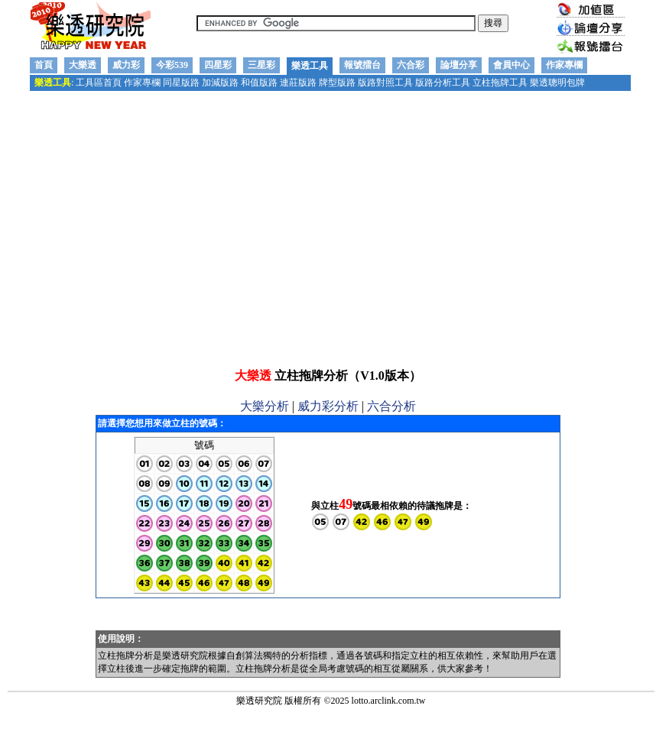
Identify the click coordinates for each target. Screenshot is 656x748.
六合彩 (410, 65)
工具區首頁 (99, 82)
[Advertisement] (325, 236)
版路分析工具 (442, 82)
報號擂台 (362, 65)
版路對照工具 (385, 82)
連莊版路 (298, 82)
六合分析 (391, 444)
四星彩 (218, 65)
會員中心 (511, 65)
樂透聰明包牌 (557, 82)
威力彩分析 (328, 444)
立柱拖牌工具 (500, 82)
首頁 (43, 65)
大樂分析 (264, 444)
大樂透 (82, 65)
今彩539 (172, 65)
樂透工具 (309, 65)
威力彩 (126, 65)
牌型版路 (337, 82)
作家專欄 (564, 65)
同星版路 (181, 82)
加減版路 (220, 82)
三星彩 (261, 65)
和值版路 (259, 82)
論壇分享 (458, 65)
